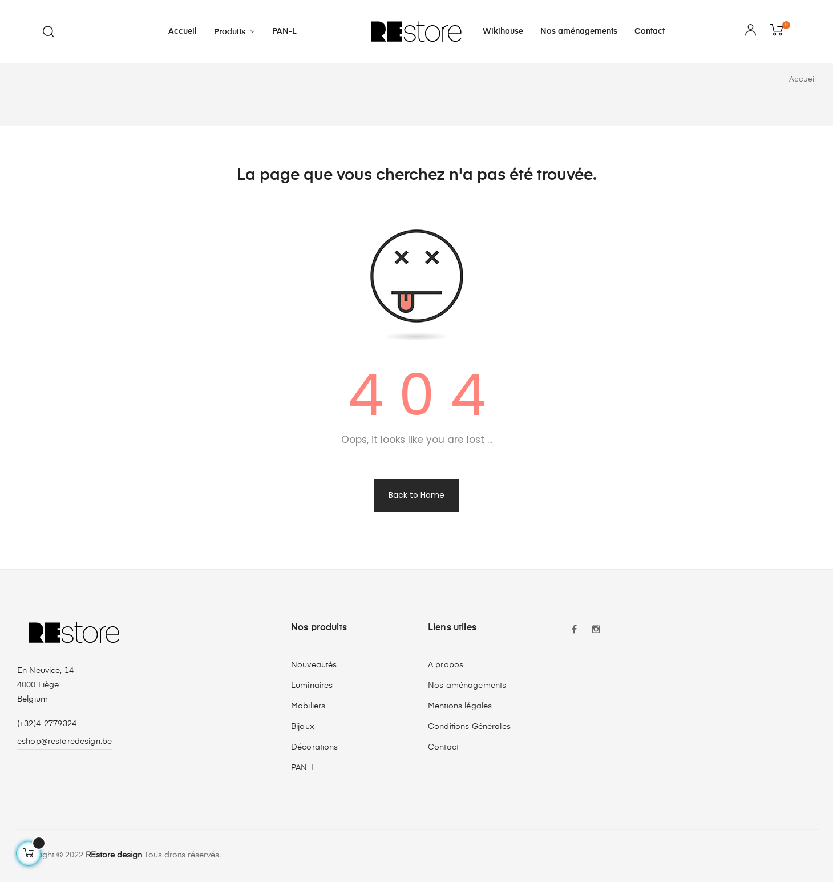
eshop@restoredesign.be (64, 742)
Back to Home (416, 495)
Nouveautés (314, 665)
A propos (445, 665)
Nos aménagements (467, 686)
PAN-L (303, 768)
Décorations (314, 747)
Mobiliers (308, 706)
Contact (443, 747)
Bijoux (302, 727)
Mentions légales (460, 706)
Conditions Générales (469, 727)
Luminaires (312, 686)
